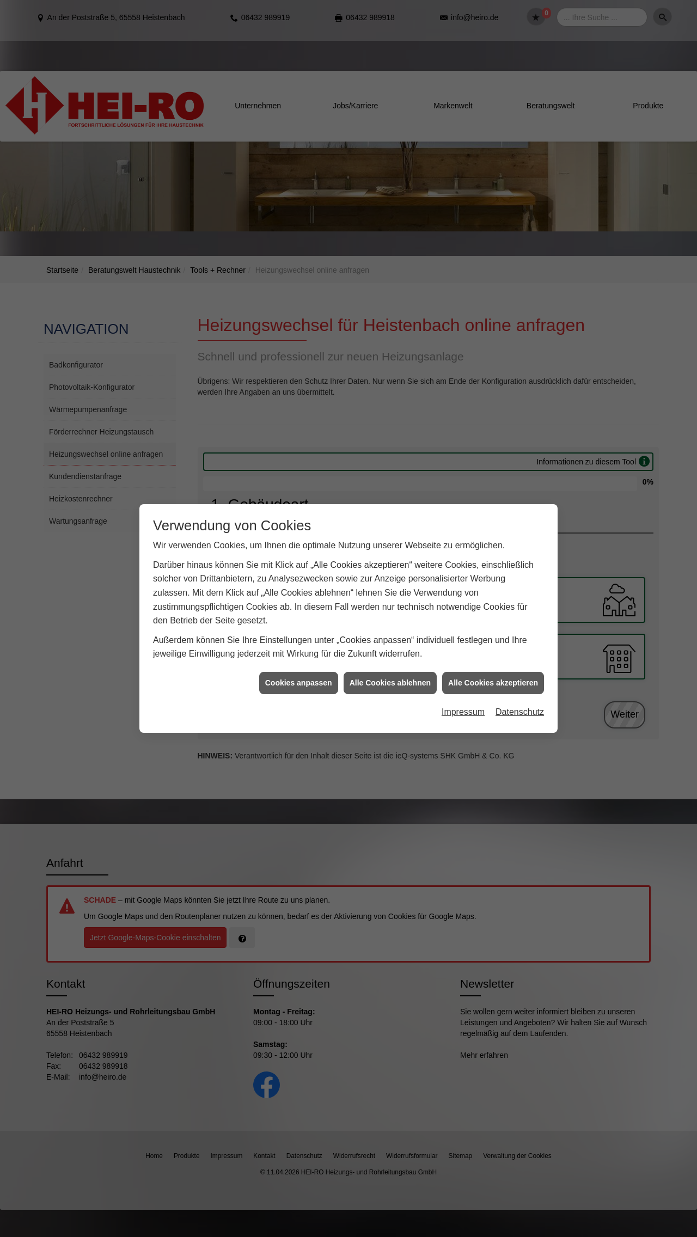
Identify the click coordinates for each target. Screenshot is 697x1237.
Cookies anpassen (298, 659)
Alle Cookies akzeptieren (493, 659)
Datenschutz (520, 688)
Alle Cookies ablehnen (390, 659)
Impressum (463, 688)
